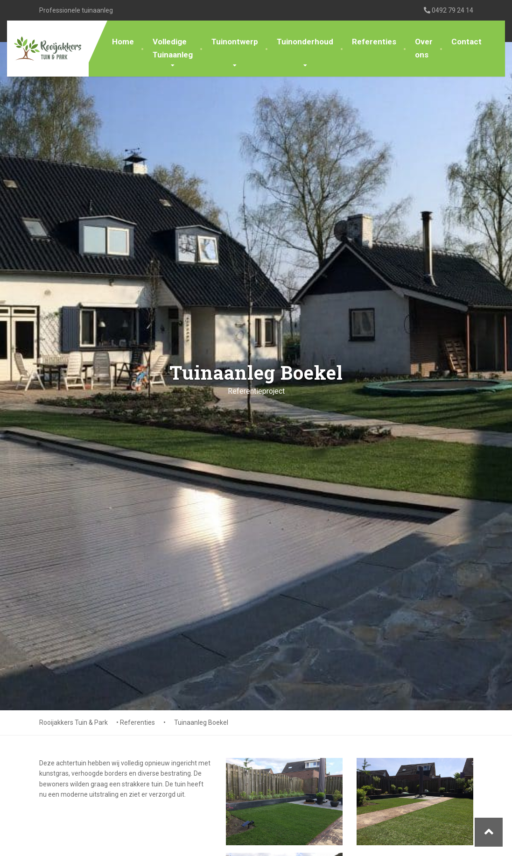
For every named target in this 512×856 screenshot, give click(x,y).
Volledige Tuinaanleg (173, 48)
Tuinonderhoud (305, 41)
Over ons (424, 48)
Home (123, 41)
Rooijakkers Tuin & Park (73, 722)
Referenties (374, 41)
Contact (466, 41)
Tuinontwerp (234, 41)
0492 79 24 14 (448, 10)
